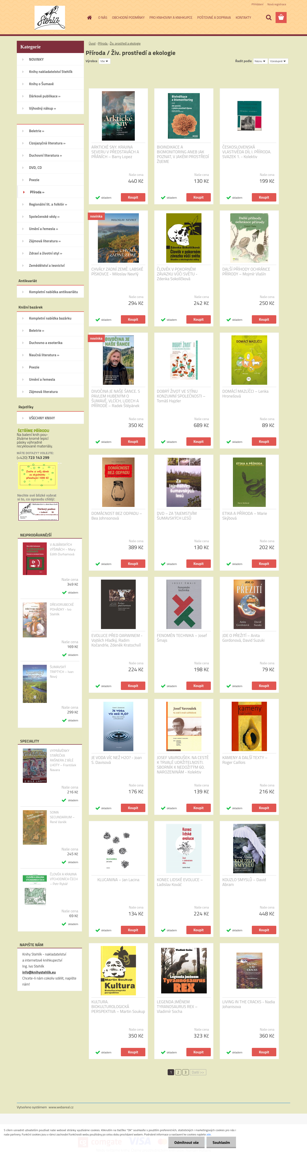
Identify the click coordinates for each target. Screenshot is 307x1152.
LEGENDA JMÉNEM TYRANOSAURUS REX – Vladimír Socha (177, 1006)
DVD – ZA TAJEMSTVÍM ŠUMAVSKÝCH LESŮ (177, 516)
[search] (268, 17)
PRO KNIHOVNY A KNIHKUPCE (170, 17)
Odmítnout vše (186, 1142)
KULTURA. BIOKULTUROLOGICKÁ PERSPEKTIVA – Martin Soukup (118, 1006)
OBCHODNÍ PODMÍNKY (128, 17)
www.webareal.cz (61, 1107)
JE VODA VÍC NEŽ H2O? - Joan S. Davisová (116, 760)
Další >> (198, 1072)
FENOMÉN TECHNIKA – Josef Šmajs (182, 638)
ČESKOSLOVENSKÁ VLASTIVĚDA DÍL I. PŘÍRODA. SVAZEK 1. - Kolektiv (246, 152)
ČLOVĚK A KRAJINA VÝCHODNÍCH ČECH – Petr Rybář (64, 879)
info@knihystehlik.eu (39, 972)
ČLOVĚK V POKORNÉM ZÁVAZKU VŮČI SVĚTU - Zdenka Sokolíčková (177, 274)
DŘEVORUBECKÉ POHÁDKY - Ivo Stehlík (62, 609)
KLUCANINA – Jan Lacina (118, 879)
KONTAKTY (243, 17)
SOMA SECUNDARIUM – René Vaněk (62, 817)
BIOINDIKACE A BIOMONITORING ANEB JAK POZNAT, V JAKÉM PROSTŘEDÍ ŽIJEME (183, 154)
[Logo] (50, 18)
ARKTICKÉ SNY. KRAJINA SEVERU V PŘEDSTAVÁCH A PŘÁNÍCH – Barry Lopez (115, 152)
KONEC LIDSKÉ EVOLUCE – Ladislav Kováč (180, 882)
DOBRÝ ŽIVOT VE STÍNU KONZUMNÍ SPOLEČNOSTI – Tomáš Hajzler (181, 396)
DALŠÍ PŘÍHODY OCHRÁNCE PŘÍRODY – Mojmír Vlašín (246, 271)
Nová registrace (276, 4)
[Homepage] (89, 17)
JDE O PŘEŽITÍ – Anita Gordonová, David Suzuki (243, 638)
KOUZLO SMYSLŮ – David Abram (244, 882)
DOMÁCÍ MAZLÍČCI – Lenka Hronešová (245, 393)
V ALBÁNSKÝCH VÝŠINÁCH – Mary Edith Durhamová (63, 549)
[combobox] (260, 61)
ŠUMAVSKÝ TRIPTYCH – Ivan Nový (62, 672)
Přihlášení (257, 4)
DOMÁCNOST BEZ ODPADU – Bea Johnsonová (116, 516)
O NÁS (102, 17)
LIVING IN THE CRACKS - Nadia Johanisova (248, 1004)
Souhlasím (221, 1142)
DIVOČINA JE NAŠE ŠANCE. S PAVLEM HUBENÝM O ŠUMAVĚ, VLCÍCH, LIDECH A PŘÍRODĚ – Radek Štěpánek (115, 398)
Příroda (103, 43)
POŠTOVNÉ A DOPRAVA (214, 17)
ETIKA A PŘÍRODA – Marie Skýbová (244, 516)
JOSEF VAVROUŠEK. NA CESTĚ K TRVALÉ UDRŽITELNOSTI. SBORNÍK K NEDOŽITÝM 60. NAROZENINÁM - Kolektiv (183, 764)
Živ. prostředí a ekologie (125, 43)
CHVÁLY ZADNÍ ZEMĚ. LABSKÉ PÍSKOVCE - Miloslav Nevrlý (117, 271)
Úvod (92, 43)
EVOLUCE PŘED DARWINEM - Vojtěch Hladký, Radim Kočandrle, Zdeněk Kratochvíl (116, 640)
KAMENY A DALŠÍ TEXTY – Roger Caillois (244, 760)
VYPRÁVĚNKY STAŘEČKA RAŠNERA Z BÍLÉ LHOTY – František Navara (63, 760)
